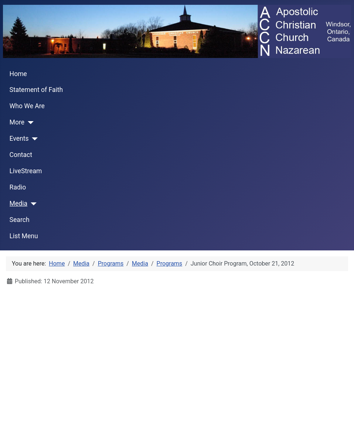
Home (18, 74)
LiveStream (26, 171)
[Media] (32, 203)
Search (20, 219)
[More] (29, 122)
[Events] (33, 138)
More (17, 122)
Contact (21, 154)
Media (18, 203)
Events (19, 138)
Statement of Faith (36, 89)
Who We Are (27, 106)
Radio (18, 187)
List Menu (24, 236)
